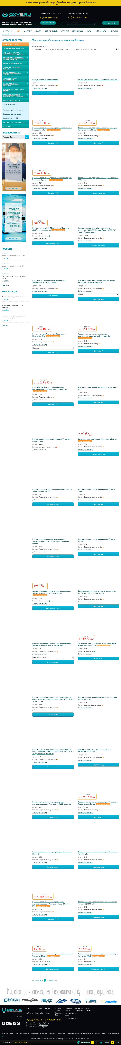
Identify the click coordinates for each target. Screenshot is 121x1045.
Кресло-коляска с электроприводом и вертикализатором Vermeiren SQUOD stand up (51, 803)
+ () (77, 17)
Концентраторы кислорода (12, 114)
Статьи (89, 31)
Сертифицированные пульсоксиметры (10, 105)
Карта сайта (39, 1013)
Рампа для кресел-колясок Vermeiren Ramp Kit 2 (98, 79)
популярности (51, 49)
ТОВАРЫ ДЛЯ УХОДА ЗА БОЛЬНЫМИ (10, 84)
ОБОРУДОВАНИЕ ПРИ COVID (12, 100)
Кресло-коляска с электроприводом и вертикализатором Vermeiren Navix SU (94, 335)
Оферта (47, 1013)
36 (95, 49)
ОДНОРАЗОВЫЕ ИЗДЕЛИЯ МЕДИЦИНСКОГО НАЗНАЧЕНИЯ (13, 95)
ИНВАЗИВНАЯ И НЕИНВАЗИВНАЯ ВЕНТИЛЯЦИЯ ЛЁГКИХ (13, 58)
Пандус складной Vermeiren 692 (45, 79)
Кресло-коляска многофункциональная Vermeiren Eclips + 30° (94, 750)
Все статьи (5, 325)
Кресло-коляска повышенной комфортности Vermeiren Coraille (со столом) (96, 281)
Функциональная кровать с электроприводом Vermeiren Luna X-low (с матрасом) (51, 592)
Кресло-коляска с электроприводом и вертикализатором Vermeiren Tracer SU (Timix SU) (51, 904)
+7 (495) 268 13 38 (34, 1019)
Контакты (114, 31)
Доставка (28, 31)
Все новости (6, 285)
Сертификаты (101, 31)
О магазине (7, 31)
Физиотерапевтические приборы (12, 68)
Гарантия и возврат (68, 1009)
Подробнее (5, 258)
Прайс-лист (29, 1013)
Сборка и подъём (51, 31)
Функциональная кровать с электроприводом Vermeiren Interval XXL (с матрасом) (51, 644)
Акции (18, 31)
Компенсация (77, 31)
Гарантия (65, 31)
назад (36, 980)
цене (67, 49)
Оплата (38, 31)
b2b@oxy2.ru (84, 13)
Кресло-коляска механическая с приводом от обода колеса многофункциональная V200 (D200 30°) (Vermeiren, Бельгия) (53, 751)
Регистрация (22, 1042)
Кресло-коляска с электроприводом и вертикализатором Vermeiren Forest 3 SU (49, 388)
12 (89, 49)
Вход (15, 1042)
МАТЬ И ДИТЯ (7, 126)
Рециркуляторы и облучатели (13, 110)
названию (60, 49)
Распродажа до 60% (10, 44)
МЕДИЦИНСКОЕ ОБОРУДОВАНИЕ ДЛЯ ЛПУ (13, 90)
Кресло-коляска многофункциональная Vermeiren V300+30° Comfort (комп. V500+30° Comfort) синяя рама (97, 230)
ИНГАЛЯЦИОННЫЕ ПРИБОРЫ (12, 63)
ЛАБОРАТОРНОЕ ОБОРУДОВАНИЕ (14, 122)
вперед (51, 980)
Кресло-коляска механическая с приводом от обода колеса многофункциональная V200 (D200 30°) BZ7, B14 (53, 699)
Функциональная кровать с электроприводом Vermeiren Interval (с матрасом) (97, 592)
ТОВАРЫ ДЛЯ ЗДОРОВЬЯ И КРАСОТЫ (12, 73)
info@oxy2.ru (72, 13)
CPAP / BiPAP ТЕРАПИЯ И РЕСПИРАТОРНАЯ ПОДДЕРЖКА (13, 53)
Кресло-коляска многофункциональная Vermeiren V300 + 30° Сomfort (49, 281)
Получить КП (53, 143)
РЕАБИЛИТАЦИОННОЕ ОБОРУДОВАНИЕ (10, 79)
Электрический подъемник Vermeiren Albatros (97, 439)
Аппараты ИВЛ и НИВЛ (10, 118)
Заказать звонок (48, 23)
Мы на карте (72, 1018)
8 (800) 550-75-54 (49, 17)
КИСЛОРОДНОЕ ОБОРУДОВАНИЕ (13, 48)
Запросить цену (98, 299)
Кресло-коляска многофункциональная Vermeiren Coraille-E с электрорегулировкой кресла (50, 541)
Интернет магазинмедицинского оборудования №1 (16, 15)
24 (92, 49)
